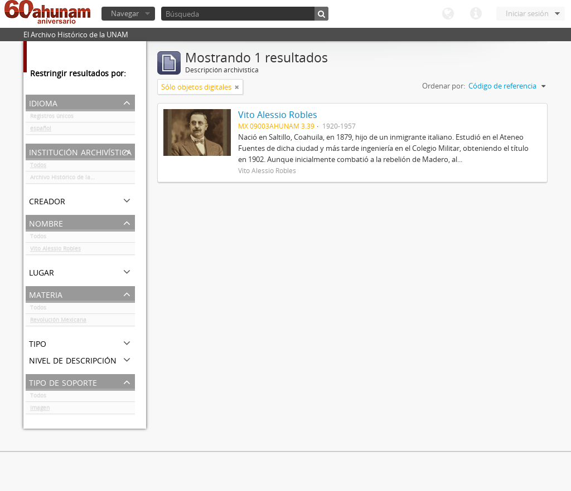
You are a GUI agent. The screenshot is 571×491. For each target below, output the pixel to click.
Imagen (40, 410)
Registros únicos (52, 118)
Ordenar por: (443, 86)
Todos (38, 167)
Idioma (448, 14)
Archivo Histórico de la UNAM (69, 179)
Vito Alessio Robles (55, 250)
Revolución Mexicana (58, 322)
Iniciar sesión (527, 13)
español (40, 130)
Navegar (125, 13)
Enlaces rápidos (476, 14)
